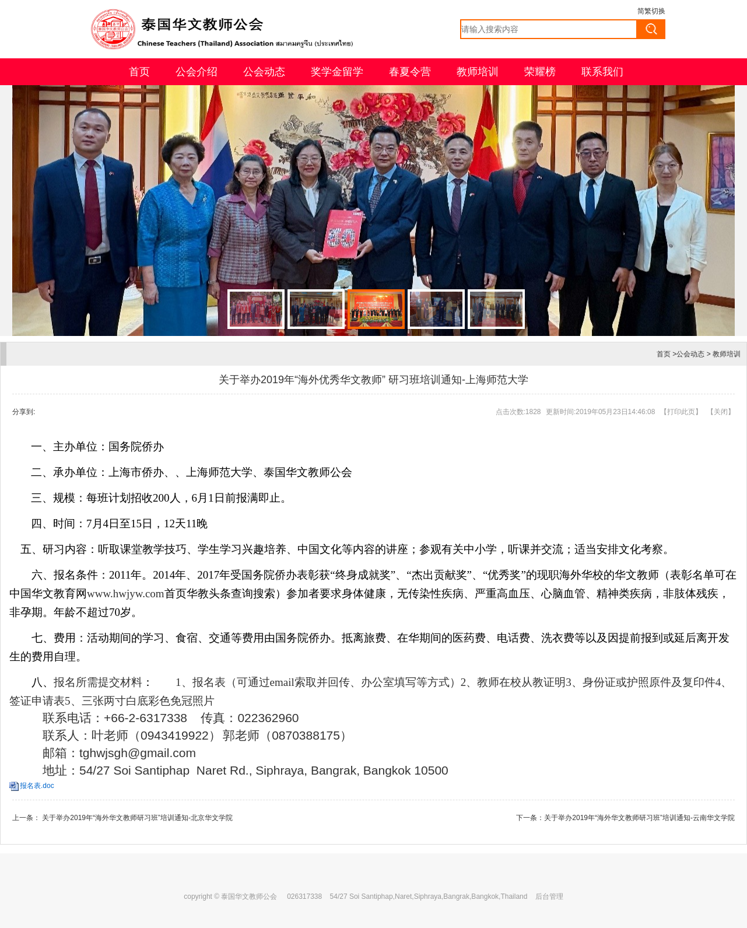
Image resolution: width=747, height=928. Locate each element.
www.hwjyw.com (125, 593)
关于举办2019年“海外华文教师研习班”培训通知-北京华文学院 (136, 818)
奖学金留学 (337, 72)
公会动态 (264, 72)
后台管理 (549, 896)
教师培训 (478, 72)
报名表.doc (37, 786)
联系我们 (602, 72)
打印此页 (681, 412)
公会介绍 (197, 72)
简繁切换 (651, 11)
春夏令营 (410, 72)
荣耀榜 (540, 72)
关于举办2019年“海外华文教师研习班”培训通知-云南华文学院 (639, 818)
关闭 (721, 412)
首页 (139, 72)
